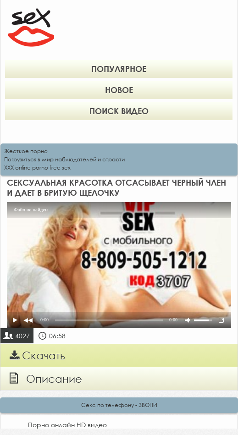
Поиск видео (119, 111)
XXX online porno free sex (37, 167)
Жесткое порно (26, 151)
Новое (119, 90)
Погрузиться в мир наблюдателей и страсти (64, 159)
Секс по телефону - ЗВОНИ (119, 405)
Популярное (118, 69)
